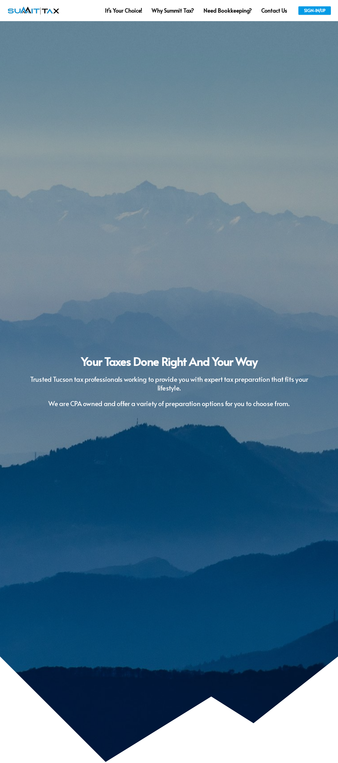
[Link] (33, 11)
